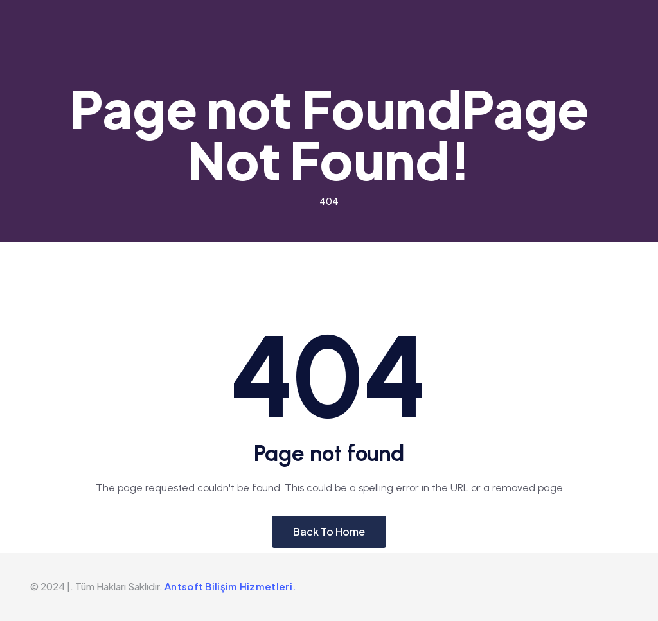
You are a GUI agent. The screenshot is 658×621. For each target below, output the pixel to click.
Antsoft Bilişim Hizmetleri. (230, 586)
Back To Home (329, 531)
